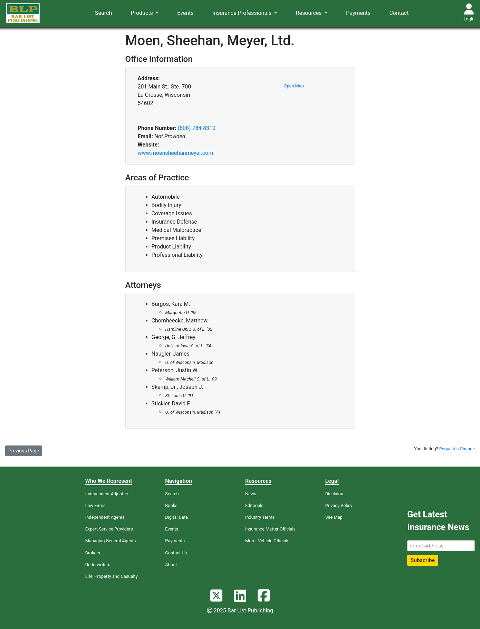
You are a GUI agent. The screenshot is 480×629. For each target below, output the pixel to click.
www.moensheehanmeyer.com (175, 153)
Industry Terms (260, 517)
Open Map (294, 85)
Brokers (92, 552)
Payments (358, 13)
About (171, 564)
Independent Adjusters (107, 493)
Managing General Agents (110, 540)
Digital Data (176, 517)
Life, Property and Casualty (111, 576)
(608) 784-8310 (196, 128)
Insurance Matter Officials (270, 529)
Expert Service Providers (109, 529)
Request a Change (457, 448)
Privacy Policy (339, 505)
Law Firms (95, 505)
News (250, 493)
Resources (309, 13)
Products (142, 13)
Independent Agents (105, 517)
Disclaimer (335, 493)
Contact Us (176, 552)
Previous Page (23, 450)
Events (185, 13)
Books (171, 505)
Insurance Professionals (242, 13)
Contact (399, 13)
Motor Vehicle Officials (267, 540)
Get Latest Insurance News (438, 521)
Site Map (334, 517)
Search (103, 13)
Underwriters (98, 564)
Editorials (254, 505)
